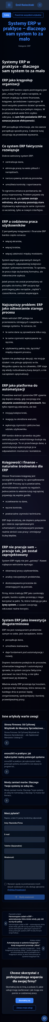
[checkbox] (5, 884)
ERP (28, 46)
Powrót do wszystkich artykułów (28, 15)
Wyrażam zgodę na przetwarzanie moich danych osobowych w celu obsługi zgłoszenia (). (25, 887)
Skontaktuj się (24, 1000)
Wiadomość (9, 857)
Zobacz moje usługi (24, 1008)
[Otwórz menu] (9, 5)
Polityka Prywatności (16, 890)
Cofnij (6, 15)
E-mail (7, 834)
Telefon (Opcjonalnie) (13, 846)
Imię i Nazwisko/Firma (13, 823)
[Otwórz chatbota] (44, 1018)
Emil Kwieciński (25, 5)
